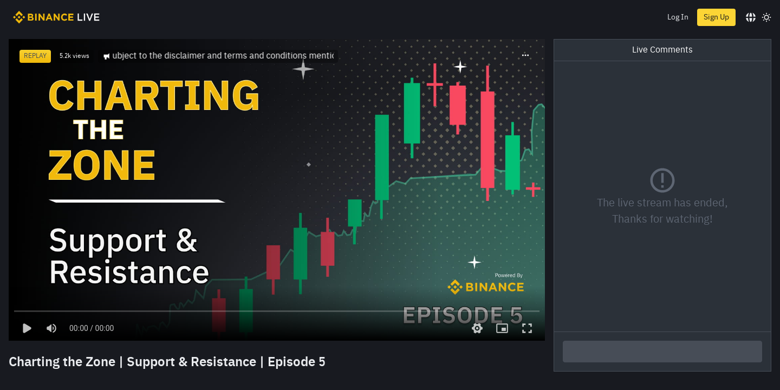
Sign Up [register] (716, 17)
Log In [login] (677, 17)
